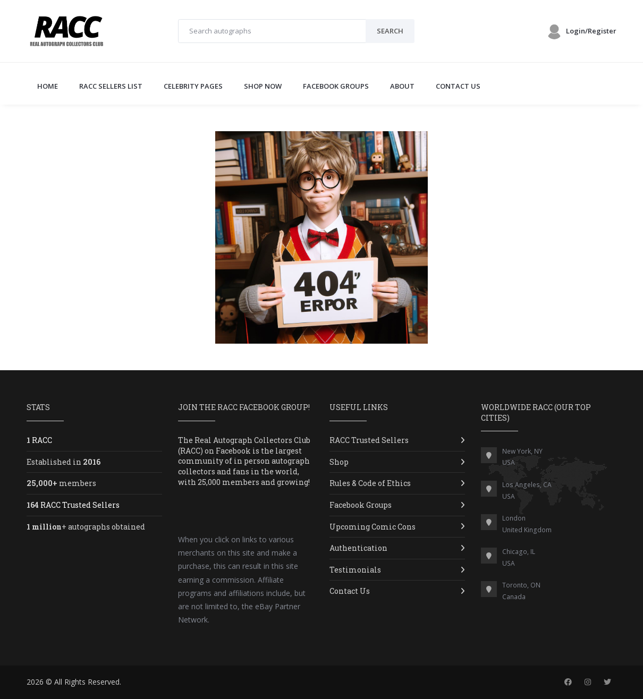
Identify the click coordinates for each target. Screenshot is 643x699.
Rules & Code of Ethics (370, 483)
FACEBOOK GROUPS (336, 86)
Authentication (358, 548)
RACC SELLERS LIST (110, 86)
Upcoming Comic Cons (372, 527)
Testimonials (355, 570)
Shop (339, 462)
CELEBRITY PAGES (193, 86)
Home (47, 86)
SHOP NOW (263, 86)
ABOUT (402, 86)
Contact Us (349, 591)
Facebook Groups (360, 505)
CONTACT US (458, 86)
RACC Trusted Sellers (369, 440)
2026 (35, 682)
